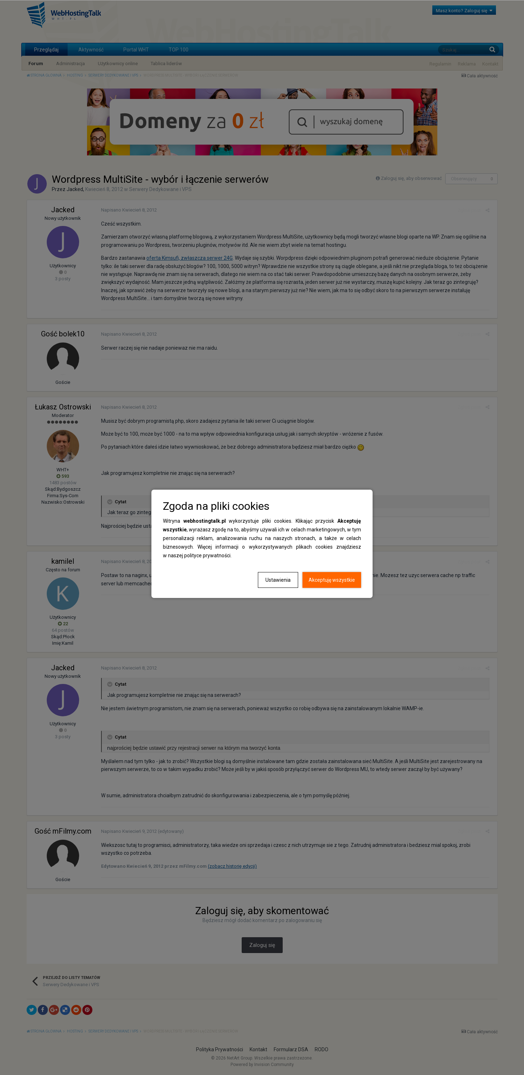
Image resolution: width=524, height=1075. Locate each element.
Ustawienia (278, 580)
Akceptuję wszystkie (332, 580)
